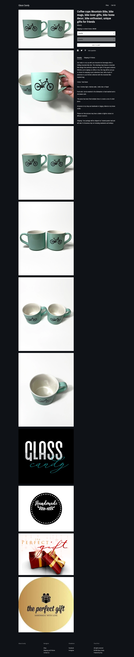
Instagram (71, 650)
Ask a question (92, 50)
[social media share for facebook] (78, 50)
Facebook (71, 648)
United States (88, 29)
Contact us (46, 653)
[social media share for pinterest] (85, 50)
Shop (107, 5)
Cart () (113, 5)
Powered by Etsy (98, 653)
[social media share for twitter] (82, 50)
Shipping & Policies (89, 58)
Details (79, 58)
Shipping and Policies (49, 650)
